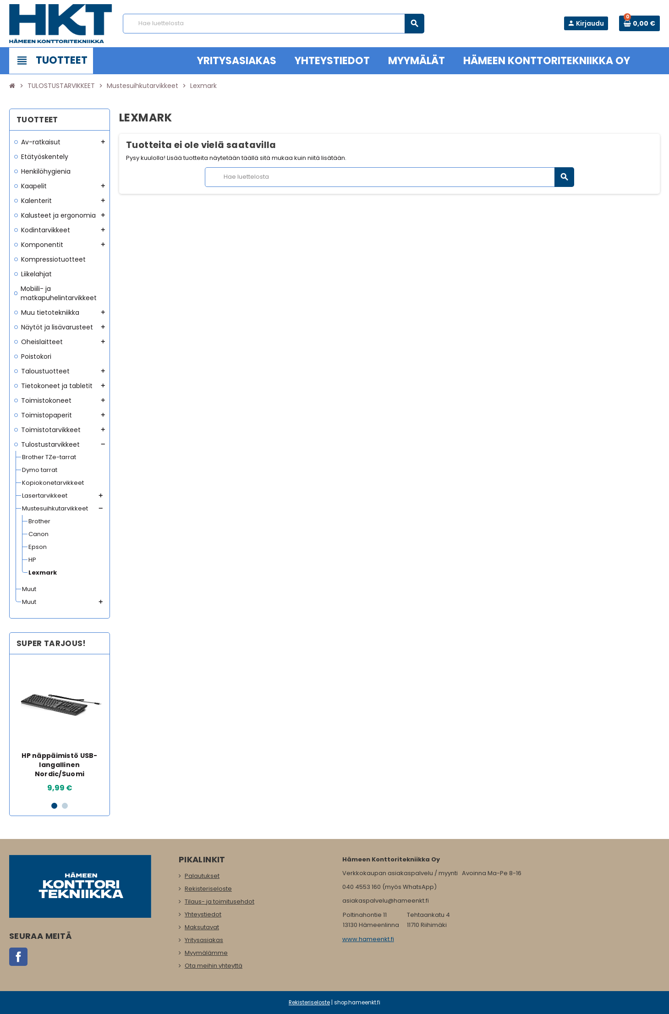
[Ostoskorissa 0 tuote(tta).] (639, 23)
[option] (59, 727)
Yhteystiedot (203, 914)
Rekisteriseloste (208, 888)
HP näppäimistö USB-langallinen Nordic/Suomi (59, 764)
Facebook (18, 957)
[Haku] (273, 23)
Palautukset (202, 875)
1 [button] (54, 806)
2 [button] (65, 806)
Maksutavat (202, 927)
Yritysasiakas (204, 940)
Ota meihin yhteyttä (213, 965)
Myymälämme (206, 952)
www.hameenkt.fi (368, 939)
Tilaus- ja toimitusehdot (219, 901)
